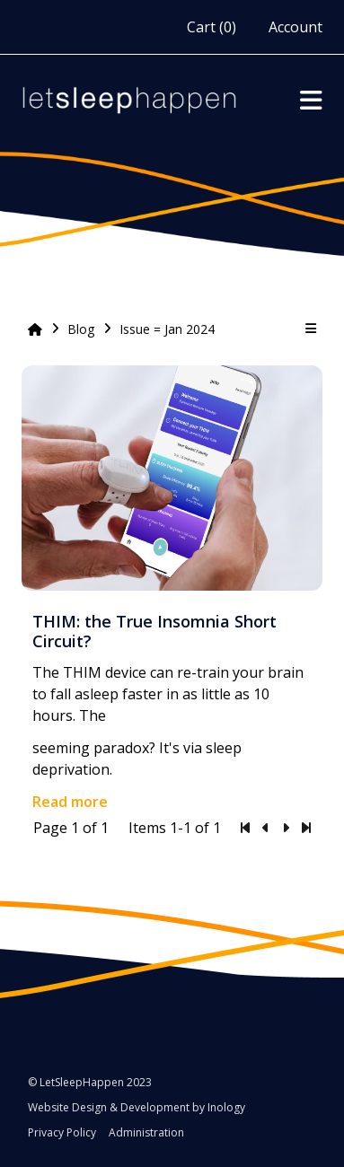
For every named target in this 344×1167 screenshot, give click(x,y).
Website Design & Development (109, 1107)
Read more (70, 802)
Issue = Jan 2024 (167, 329)
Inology (226, 1107)
